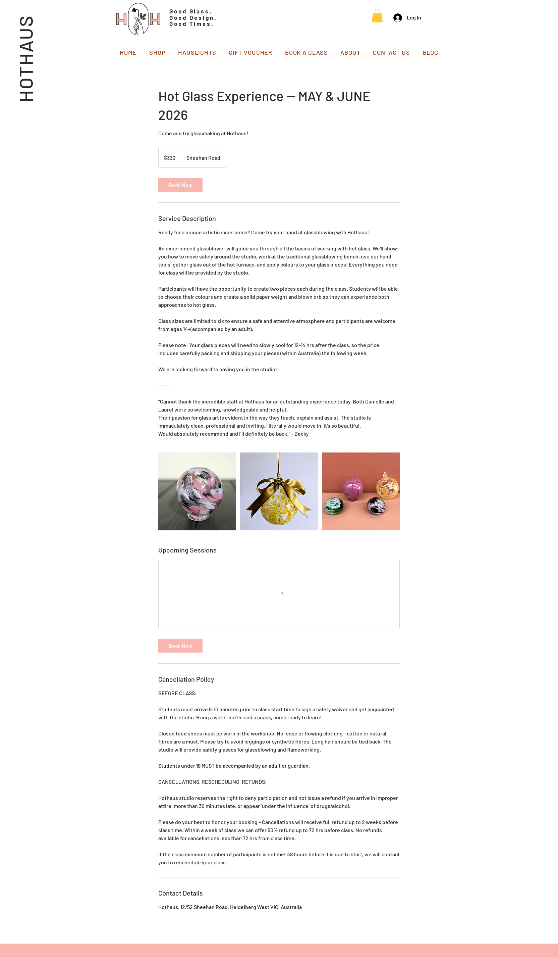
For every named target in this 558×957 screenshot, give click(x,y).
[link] (180, 185)
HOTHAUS (25, 58)
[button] (377, 15)
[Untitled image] (197, 491)
